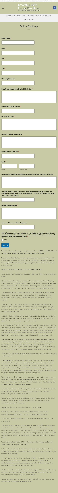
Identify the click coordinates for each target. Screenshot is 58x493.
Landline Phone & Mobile (10, 147)
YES (5, 236)
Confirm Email (23, 165)
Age (3, 64)
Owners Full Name (7, 112)
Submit (5, 241)
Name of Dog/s (6, 34)
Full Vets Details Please (9, 201)
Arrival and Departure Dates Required (14, 219)
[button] (2, 7)
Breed (3, 44)
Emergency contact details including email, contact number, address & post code (27, 170)
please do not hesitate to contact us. (42, 284)
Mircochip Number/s (8, 74)
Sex (3, 54)
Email (3, 165)
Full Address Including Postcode (12, 130)
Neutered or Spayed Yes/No (10, 102)
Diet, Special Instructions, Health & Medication (17, 85)
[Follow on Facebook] (54, 7)
